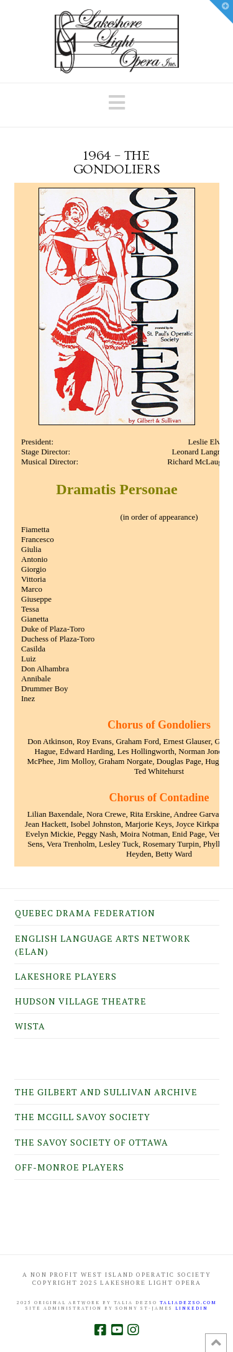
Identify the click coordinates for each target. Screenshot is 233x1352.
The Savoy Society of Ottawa (91, 1142)
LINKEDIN (191, 1308)
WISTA (30, 1026)
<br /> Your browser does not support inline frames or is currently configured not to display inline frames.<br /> (116, 525)
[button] (117, 102)
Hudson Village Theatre (81, 1001)
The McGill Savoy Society (82, 1117)
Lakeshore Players (66, 976)
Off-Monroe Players (69, 1167)
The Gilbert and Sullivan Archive (106, 1092)
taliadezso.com (188, 1302)
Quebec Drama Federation (85, 913)
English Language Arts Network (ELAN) (102, 944)
